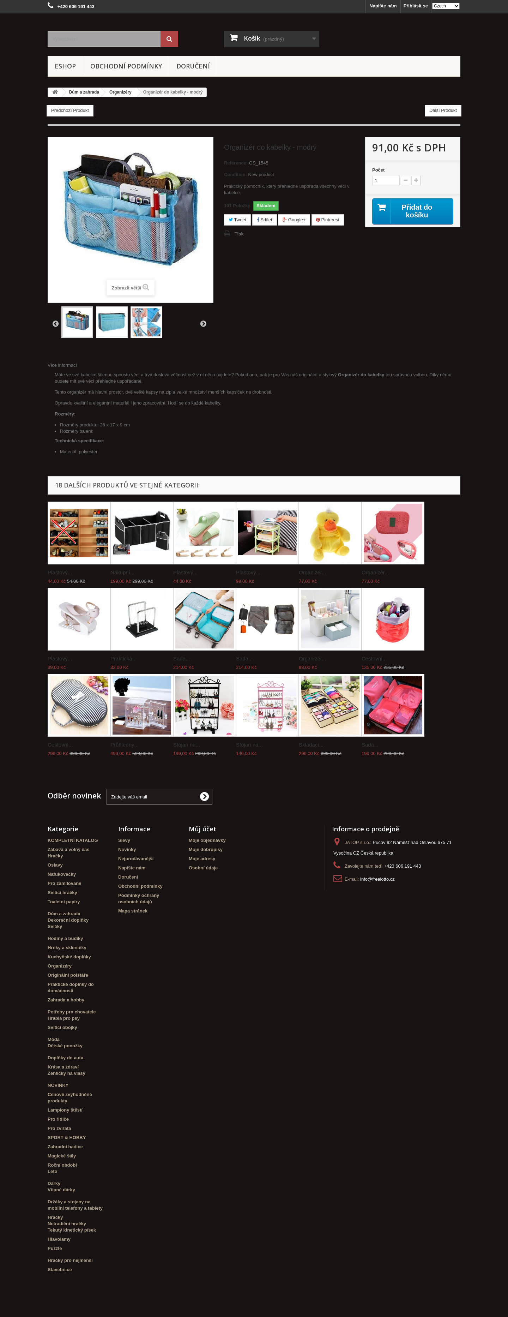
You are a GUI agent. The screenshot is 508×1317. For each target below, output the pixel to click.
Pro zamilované (64, 883)
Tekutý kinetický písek (72, 1230)
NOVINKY (58, 1085)
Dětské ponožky (65, 1045)
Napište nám (383, 5)
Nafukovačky (62, 874)
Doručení (193, 66)
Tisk (239, 234)
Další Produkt (443, 110)
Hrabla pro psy (64, 1018)
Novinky (127, 849)
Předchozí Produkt (70, 110)
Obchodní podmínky (126, 66)
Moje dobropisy (206, 849)
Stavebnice (60, 1269)
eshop (65, 66)
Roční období (62, 1165)
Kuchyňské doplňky (69, 956)
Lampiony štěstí (65, 1110)
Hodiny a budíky (65, 938)
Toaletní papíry (64, 901)
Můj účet (202, 829)
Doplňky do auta (65, 1057)
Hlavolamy (59, 1239)
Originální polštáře (68, 975)
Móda (54, 1039)
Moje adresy (202, 858)
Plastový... (60, 572)
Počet (378, 170)
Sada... (181, 658)
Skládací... (311, 745)
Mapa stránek (132, 911)
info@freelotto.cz (377, 879)
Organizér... (312, 572)
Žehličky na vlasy (66, 1073)
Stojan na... (186, 745)
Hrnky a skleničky (67, 947)
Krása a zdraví (63, 1067)
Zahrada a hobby (66, 999)
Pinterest (327, 219)
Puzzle (55, 1248)
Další (203, 323)
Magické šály (62, 1156)
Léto (52, 1171)
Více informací (62, 365)
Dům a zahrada (64, 913)
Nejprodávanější (135, 858)
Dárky (54, 1183)
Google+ (294, 219)
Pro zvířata (59, 1128)
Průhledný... (124, 745)
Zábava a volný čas (69, 849)
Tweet (237, 219)
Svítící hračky (62, 892)
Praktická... (123, 658)
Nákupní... (122, 572)
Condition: (235, 174)
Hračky (55, 855)
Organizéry (60, 966)
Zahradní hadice (65, 1146)
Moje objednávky (207, 840)
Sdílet (264, 219)
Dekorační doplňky (68, 920)
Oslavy (55, 865)
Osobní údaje (203, 867)
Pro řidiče (58, 1119)
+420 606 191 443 (402, 866)
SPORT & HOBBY (67, 1137)
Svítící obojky (62, 1027)
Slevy (124, 840)
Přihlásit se (416, 5)
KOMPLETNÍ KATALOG (73, 840)
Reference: (236, 163)
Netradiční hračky (67, 1223)
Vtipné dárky (61, 1189)
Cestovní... (374, 658)
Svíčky (55, 926)
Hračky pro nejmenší (70, 1260)
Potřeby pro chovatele (72, 1011)
